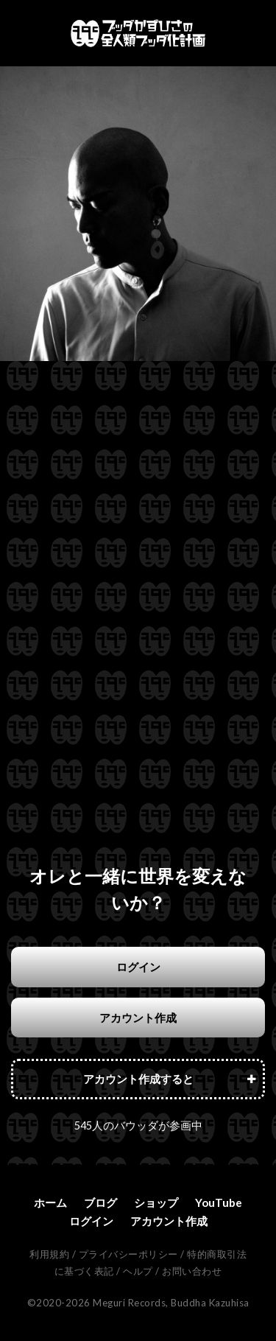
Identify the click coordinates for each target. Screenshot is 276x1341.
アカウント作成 (138, 1017)
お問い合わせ (192, 1271)
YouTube (218, 1202)
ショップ (156, 1202)
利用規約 (49, 1254)
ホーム (50, 1202)
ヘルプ (138, 1271)
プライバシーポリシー (128, 1254)
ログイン (138, 966)
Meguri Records (129, 1303)
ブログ (100, 1202)
